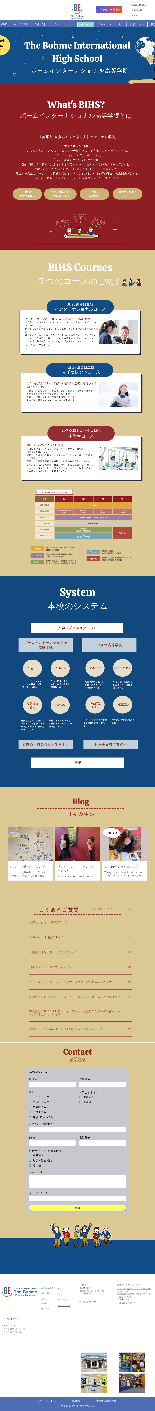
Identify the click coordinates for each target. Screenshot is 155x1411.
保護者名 (84, 1079)
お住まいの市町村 (40, 1124)
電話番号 (85, 1137)
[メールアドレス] (76, 1198)
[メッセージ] (77, 1181)
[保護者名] (102, 1084)
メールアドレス (38, 1193)
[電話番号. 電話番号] (102, 1143)
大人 (60, 1295)
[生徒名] (51, 1084)
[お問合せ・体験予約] (109, 9)
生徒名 (34, 1079)
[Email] (51, 1143)
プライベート (64, 1300)
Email (33, 1137)
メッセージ (35, 1172)
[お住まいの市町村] (76, 1129)
